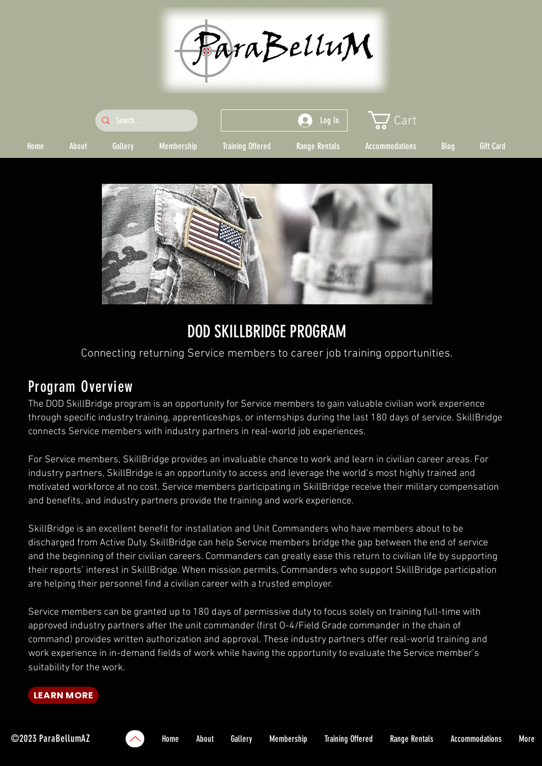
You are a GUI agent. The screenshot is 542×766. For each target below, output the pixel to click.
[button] (402, 120)
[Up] (135, 738)
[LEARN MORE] (63, 695)
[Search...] (145, 121)
